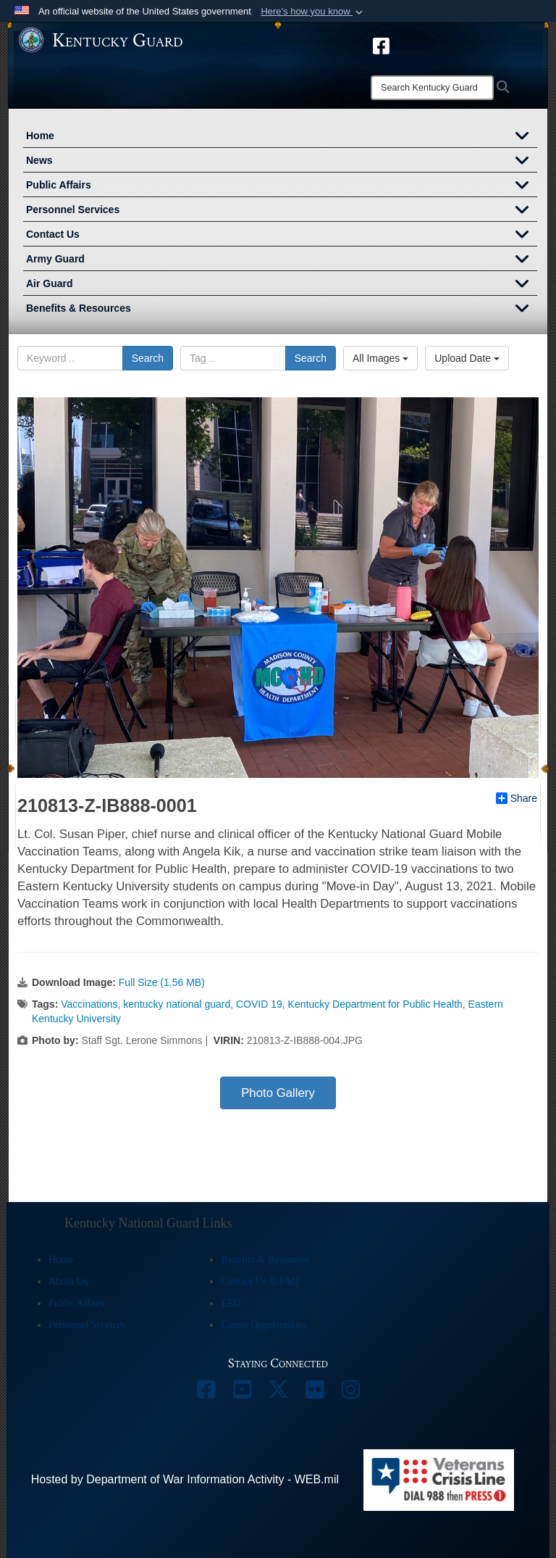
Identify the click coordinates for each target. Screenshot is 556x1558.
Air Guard (281, 285)
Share (516, 798)
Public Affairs (281, 186)
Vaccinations (89, 1004)
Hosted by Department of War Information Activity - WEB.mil (185, 1479)
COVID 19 (259, 1004)
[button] (313, 11)
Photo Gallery (278, 1093)
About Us (68, 1281)
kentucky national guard (176, 1004)
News (281, 162)
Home (281, 137)
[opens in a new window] (381, 45)
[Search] (432, 87)
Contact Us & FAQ (259, 1281)
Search (148, 358)
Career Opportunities (263, 1324)
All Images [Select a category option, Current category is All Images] (380, 358)
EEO (230, 1303)
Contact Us (281, 236)
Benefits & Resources (281, 310)
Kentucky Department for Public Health (375, 1004)
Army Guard (281, 260)
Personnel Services (281, 211)
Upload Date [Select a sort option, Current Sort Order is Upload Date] (467, 358)
